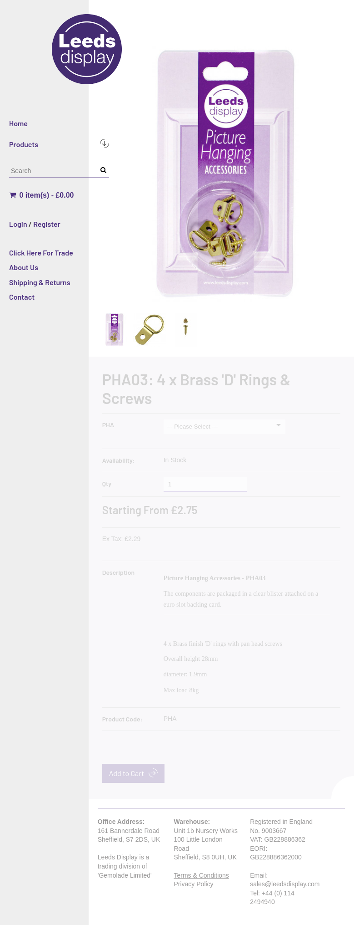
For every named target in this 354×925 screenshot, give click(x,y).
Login (18, 224)
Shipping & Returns (39, 282)
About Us (23, 267)
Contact (22, 296)
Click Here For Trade (41, 252)
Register (46, 224)
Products (59, 143)
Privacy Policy (193, 884)
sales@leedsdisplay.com (284, 884)
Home (18, 123)
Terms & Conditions (201, 875)
